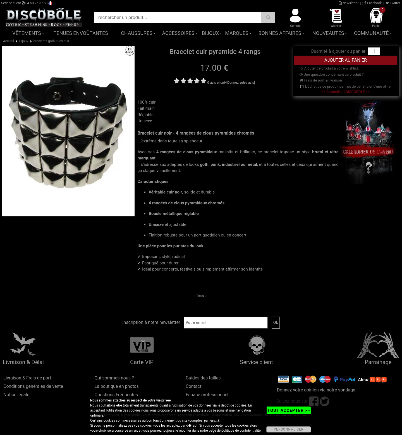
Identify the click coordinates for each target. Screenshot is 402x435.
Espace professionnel (207, 394)
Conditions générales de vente (33, 386)
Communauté (371, 33)
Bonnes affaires (279, 33)
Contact (193, 386)
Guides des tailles (203, 378)
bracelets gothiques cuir (51, 41)
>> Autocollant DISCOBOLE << (345, 92)
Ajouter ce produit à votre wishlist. (329, 68)
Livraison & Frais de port (27, 378)
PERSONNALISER (288, 429)
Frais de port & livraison (321, 80)
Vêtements (26, 33)
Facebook (373, 3)
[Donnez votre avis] (240, 83)
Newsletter (349, 3)
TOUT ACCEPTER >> (288, 410)
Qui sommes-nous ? (114, 378)
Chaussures (136, 33)
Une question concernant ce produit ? (331, 74)
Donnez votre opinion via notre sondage (316, 390)
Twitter (393, 3)
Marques (236, 33)
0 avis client (216, 83)
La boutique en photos (117, 386)
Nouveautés (328, 33)
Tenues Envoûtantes (81, 33)
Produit (201, 295)
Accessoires (178, 33)
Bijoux (210, 33)
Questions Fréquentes (116, 394)
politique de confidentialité (241, 430)
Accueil (8, 41)
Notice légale (16, 394)
